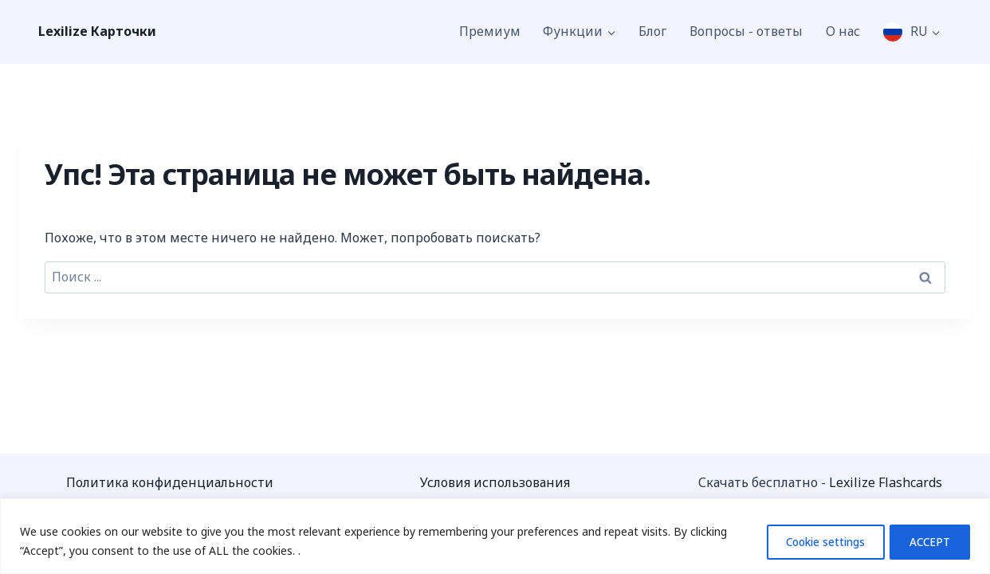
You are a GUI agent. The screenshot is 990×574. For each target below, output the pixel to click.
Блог (652, 31)
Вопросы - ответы (746, 31)
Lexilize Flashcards (885, 482)
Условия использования (495, 482)
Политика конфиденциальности (169, 482)
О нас (843, 31)
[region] (495, 536)
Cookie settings (811, 540)
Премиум (490, 31)
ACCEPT (926, 540)
